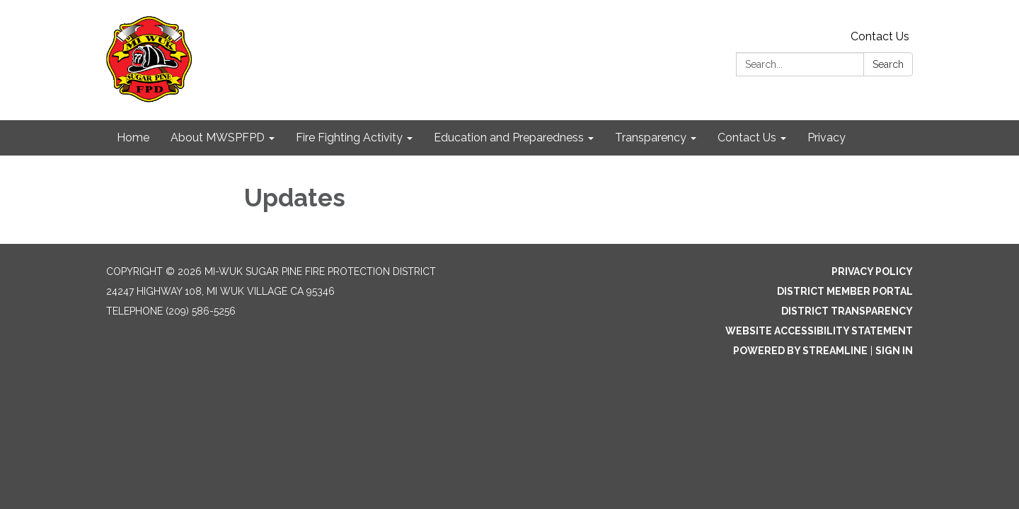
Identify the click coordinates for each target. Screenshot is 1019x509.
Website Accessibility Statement (819, 331)
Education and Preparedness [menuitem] (509, 137)
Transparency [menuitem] (650, 137)
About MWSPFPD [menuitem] (218, 137)
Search (888, 64)
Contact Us (880, 36)
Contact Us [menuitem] (747, 137)
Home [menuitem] (133, 137)
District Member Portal (845, 291)
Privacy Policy (872, 271)
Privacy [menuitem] (826, 137)
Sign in (894, 350)
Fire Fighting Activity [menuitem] (349, 137)
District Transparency (847, 311)
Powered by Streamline (800, 350)
